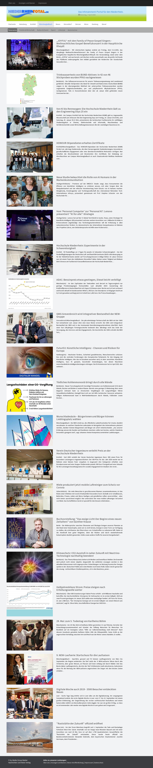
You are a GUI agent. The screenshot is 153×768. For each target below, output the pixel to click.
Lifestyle (61, 30)
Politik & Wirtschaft (26, 30)
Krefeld (33, 24)
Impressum (42, 3)
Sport (53, 30)
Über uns (11, 3)
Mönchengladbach (45, 24)
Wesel (104, 24)
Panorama (12, 30)
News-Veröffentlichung (75, 763)
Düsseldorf (68, 24)
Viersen (78, 24)
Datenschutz (98, 763)
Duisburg (95, 24)
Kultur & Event (42, 30)
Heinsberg (23, 24)
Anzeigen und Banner (27, 3)
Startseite (12, 24)
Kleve (86, 24)
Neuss (58, 24)
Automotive (72, 30)
